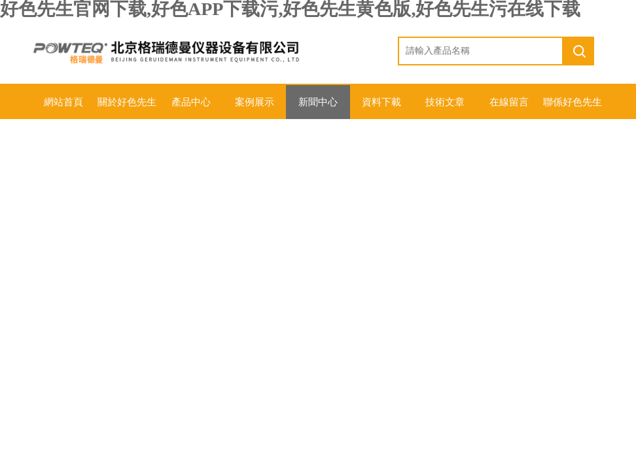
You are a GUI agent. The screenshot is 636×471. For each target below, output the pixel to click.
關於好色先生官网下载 (126, 108)
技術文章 (445, 102)
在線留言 (509, 102)
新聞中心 (318, 102)
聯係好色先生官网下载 (572, 108)
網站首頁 (63, 102)
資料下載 (381, 102)
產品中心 (191, 102)
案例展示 (254, 102)
